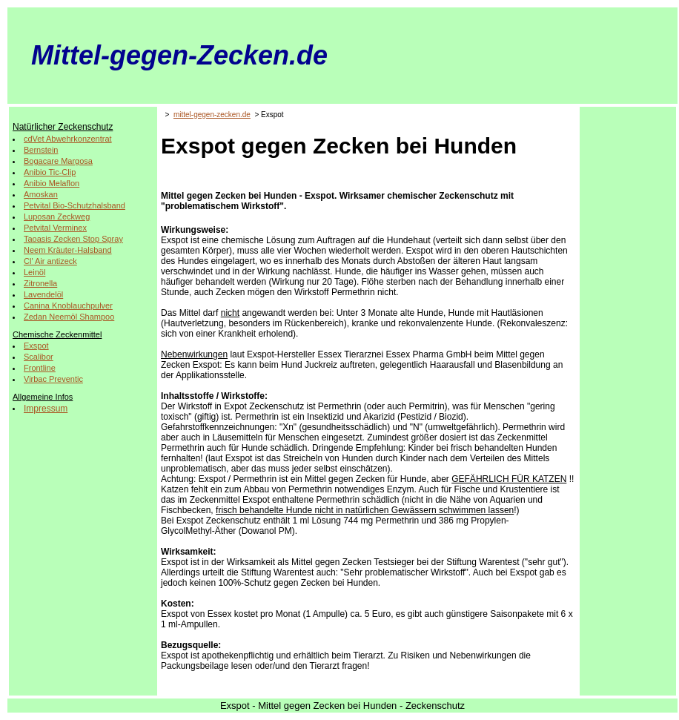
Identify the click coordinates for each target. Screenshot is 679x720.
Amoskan (41, 194)
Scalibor (38, 356)
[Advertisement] (627, 332)
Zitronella (40, 283)
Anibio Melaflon (51, 183)
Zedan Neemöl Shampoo (69, 316)
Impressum (45, 408)
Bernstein (41, 149)
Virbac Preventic (53, 378)
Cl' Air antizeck (50, 261)
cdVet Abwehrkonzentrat (68, 138)
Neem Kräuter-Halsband (68, 249)
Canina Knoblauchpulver (68, 305)
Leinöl (34, 272)
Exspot (36, 345)
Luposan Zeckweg (57, 216)
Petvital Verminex (55, 227)
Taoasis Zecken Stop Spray (73, 238)
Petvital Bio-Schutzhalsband (74, 205)
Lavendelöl (43, 294)
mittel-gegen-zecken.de (212, 114)
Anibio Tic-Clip (50, 172)
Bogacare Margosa (58, 160)
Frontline (40, 367)
